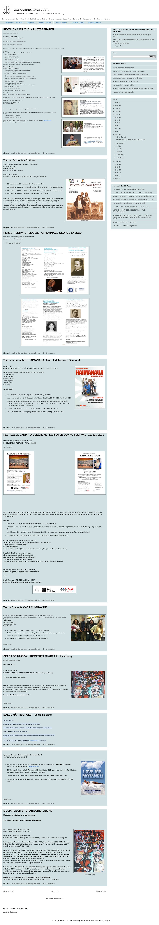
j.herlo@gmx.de (47, 120)
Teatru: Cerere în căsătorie (19, 160)
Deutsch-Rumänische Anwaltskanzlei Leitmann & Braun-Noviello (134, 88)
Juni (118, 149)
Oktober (119, 143)
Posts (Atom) (58, 898)
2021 (117, 117)
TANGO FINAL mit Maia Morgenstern (125, 226)
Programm (30, 23)
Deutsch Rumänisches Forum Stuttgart (125, 81)
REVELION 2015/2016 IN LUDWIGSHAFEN (28, 29)
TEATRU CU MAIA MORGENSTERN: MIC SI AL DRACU (131, 206)
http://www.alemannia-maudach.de (18, 41)
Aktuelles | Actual (78, 23)
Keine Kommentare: (48, 153)
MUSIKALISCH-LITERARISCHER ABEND (27, 810)
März (118, 152)
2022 (117, 114)
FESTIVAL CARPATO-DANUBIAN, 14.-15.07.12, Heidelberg (132, 192)
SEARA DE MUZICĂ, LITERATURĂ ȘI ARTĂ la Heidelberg (37, 656)
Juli (118, 146)
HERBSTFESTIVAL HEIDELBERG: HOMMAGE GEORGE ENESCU (42, 232)
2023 (117, 111)
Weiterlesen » (7, 644)
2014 (117, 161)
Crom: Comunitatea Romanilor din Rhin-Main (127, 78)
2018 (117, 126)
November (120, 137)
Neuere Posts (8, 891)
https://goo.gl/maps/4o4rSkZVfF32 (15, 44)
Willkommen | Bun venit (14, 23)
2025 (117, 105)
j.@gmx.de (33, 766)
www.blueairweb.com (10, 912)
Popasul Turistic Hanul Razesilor (123, 92)
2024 (117, 108)
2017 (117, 128)
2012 (117, 167)
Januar (119, 157)
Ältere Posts (101, 891)
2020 (117, 120)
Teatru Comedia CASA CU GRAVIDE (25, 607)
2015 (117, 134)
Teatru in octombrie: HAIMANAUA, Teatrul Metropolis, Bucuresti (42, 360)
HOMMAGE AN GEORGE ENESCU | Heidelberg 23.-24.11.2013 (134, 199)
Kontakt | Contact (45, 23)
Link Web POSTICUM (122, 43)
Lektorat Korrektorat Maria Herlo (123, 68)
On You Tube (119, 46)
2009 (117, 176)
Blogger (107, 921)
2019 (117, 123)
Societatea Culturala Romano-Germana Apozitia (128, 71)
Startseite (55, 891)
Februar (119, 155)
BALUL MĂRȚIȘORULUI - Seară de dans (27, 714)
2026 (117, 103)
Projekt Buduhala (95, 23)
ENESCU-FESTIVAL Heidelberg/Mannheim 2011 (129, 189)
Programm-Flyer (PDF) (13, 243)
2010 (117, 173)
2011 (117, 170)
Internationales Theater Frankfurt (123, 85)
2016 (117, 131)
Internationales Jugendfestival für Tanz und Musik (129, 203)
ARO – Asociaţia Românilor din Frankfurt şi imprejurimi (130, 75)
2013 (117, 164)
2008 (117, 178)
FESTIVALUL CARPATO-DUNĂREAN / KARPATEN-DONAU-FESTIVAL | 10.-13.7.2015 (53, 434)
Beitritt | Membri (61, 23)
